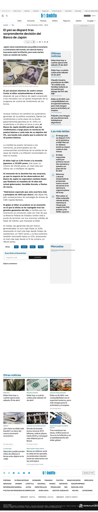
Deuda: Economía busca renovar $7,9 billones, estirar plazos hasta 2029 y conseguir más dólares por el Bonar (37, 434)
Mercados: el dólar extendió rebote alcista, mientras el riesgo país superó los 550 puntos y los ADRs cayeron (62, 204)
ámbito (5, 25)
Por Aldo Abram (8, 444)
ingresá (94, 15)
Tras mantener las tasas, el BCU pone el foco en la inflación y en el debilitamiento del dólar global (60, 435)
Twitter (4, 473)
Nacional (41, 484)
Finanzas (43, 21)
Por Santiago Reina (55, 408)
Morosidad (78, 11)
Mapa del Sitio (77, 487)
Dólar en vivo (17, 11)
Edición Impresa (78, 484)
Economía (30, 21)
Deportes (63, 484)
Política (55, 21)
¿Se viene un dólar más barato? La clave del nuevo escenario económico (13, 432)
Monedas (54, 250)
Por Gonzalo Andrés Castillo (35, 464)
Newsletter (93, 20)
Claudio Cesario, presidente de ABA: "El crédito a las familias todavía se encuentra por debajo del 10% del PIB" (60, 87)
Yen (13, 25)
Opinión (78, 21)
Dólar (20, 21)
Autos (28, 487)
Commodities (65, 250)
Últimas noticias (22, 480)
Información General (12, 487)
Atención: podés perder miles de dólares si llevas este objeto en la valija (14, 455)
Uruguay (90, 21)
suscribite (87, 15)
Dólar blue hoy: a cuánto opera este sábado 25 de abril (59, 62)
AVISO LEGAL (44, 491)
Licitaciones (87, 491)
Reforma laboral (56, 11)
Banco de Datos (73, 480)
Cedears (72, 250)
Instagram (14, 473)
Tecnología (56, 487)
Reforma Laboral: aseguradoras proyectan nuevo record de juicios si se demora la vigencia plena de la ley (62, 183)
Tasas (41, 247)
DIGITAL (28, 497)
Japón (24, 247)
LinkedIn (19, 473)
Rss (65, 487)
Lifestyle (30, 484)
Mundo (52, 484)
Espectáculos (41, 487)
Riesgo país (45, 11)
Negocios (66, 21)
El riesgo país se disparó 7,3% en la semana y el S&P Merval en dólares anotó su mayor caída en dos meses (63, 143)
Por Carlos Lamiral (32, 444)
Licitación (35, 11)
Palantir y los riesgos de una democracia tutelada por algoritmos (60, 119)
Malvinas (27, 11)
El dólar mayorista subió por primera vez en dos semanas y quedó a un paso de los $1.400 (62, 163)
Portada (7, 480)
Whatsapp (29, 473)
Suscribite (37, 257)
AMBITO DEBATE (67, 497)
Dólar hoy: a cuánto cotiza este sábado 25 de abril (59, 72)
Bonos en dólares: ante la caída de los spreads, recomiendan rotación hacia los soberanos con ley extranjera (37, 456)
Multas (75, 491)
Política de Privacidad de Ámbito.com (19, 491)
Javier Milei (68, 11)
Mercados (88, 480)
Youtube (24, 473)
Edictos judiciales (60, 491)
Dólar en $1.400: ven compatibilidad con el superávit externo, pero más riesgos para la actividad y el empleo (60, 105)
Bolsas (59, 250)
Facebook (9, 473)
